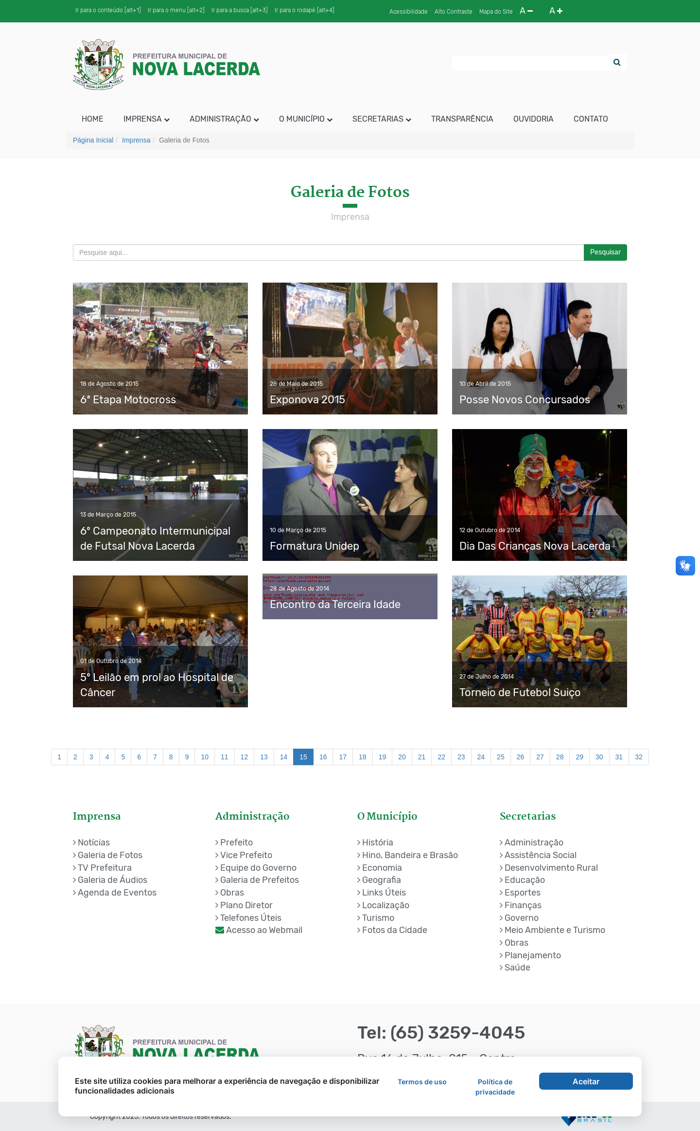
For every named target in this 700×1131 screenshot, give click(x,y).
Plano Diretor (244, 905)
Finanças (521, 905)
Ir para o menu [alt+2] (176, 10)
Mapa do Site (496, 11)
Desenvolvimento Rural (549, 867)
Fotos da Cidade (392, 930)
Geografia (379, 880)
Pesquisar (605, 252)
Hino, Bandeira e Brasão (407, 855)
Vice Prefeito (243, 855)
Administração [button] (224, 119)
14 (284, 757)
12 (244, 757)
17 (343, 757)
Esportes (520, 892)
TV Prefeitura (102, 867)
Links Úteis (381, 892)
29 (579, 757)
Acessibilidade (408, 11)
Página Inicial (93, 140)
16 (323, 757)
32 (639, 757)
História (375, 842)
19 (382, 757)
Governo (519, 918)
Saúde (515, 967)
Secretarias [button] (381, 119)
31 (619, 757)
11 (224, 757)
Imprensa (136, 140)
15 (303, 757)
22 (441, 757)
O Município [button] (305, 119)
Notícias (91, 842)
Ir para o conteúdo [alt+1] (108, 10)
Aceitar (586, 1081)
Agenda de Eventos (115, 892)
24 (481, 757)
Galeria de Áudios (110, 880)
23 (461, 757)
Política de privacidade (495, 1086)
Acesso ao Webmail (258, 930)
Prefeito (234, 842)
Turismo (375, 918)
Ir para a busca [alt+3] (239, 10)
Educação (522, 880)
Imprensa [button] (146, 119)
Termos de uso (422, 1081)
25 (501, 757)
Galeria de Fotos (107, 855)
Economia (379, 867)
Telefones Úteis (248, 918)
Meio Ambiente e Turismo (552, 930)
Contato (591, 119)
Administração (531, 842)
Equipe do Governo (256, 867)
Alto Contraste (453, 11)
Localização (383, 905)
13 (264, 757)
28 (560, 757)
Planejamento (530, 955)
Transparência (462, 119)
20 (402, 757)
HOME (93, 119)
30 (599, 757)
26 (521, 757)
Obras (229, 892)
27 (540, 757)
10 (205, 757)
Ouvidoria (533, 119)
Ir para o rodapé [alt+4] (304, 10)
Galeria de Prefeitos (257, 880)
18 (363, 757)
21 (422, 757)
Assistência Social (538, 855)
